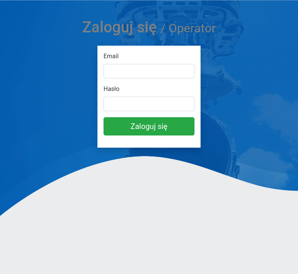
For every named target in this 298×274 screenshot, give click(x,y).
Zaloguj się (149, 126)
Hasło (112, 88)
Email (111, 56)
